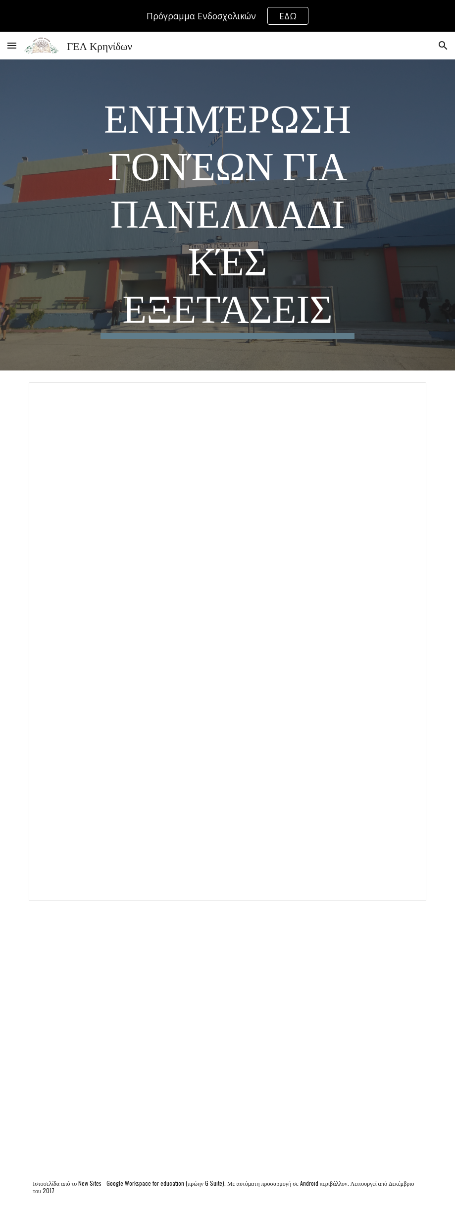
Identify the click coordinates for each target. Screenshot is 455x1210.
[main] (227, 215)
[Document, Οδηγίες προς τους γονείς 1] (227, 641)
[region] (227, 16)
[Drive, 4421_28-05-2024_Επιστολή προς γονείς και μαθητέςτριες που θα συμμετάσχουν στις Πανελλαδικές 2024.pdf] (227, 1038)
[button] (12, 45)
